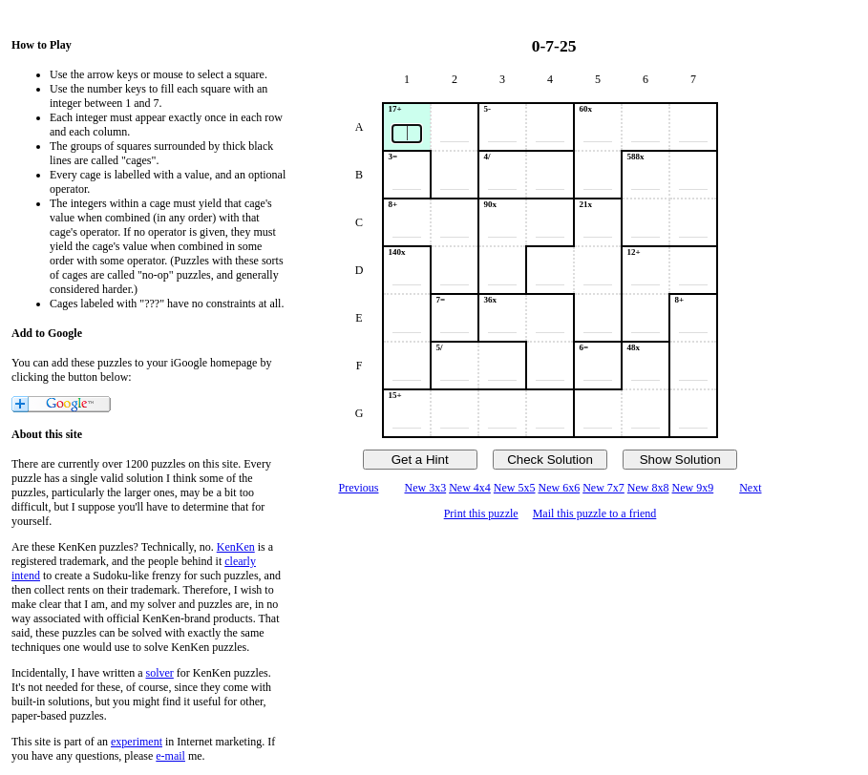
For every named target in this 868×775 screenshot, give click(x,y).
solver (160, 673)
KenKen (236, 547)
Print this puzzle (481, 513)
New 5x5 (515, 487)
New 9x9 (693, 487)
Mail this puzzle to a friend (595, 513)
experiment (136, 741)
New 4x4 (470, 487)
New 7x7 (603, 487)
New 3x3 (425, 487)
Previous (358, 487)
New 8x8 (648, 487)
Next (750, 487)
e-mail (170, 756)
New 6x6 (560, 487)
